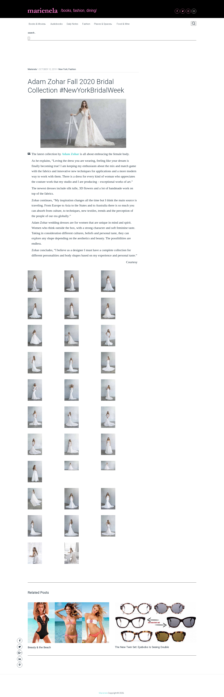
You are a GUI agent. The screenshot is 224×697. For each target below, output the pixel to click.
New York (62, 68)
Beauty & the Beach (40, 646)
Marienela (32, 68)
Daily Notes (76, 23)
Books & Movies (36, 23)
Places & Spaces (109, 23)
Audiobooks (58, 23)
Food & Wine (132, 23)
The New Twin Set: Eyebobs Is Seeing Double (143, 646)
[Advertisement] (112, 50)
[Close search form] (29, 37)
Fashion (91, 23)
